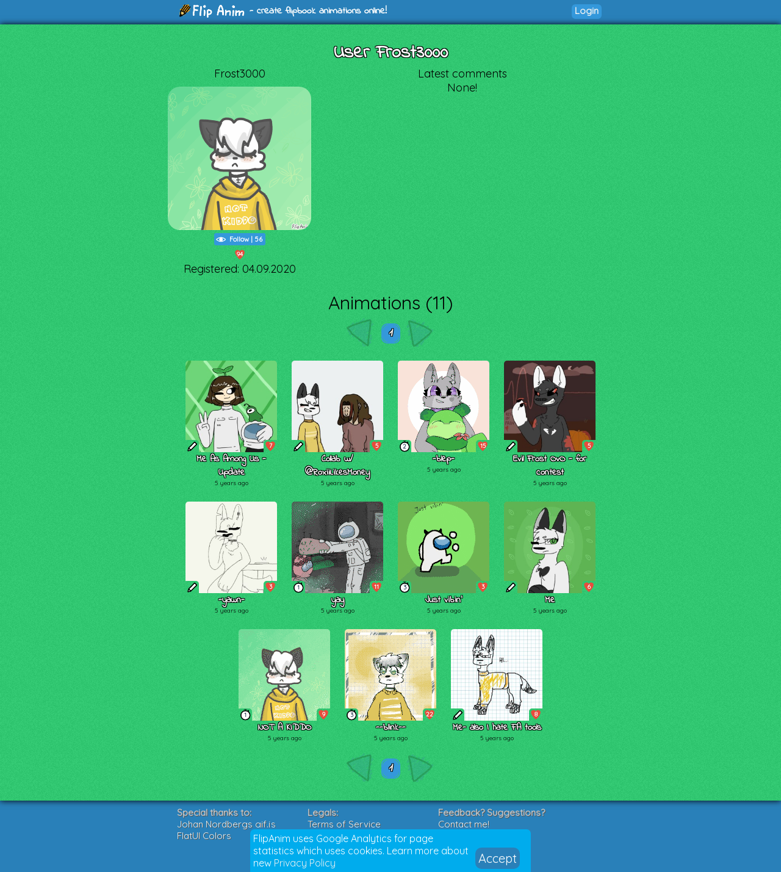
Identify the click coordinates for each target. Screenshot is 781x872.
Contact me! (463, 824)
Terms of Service (344, 824)
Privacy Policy (305, 863)
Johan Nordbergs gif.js (226, 824)
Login (587, 10)
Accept (497, 858)
